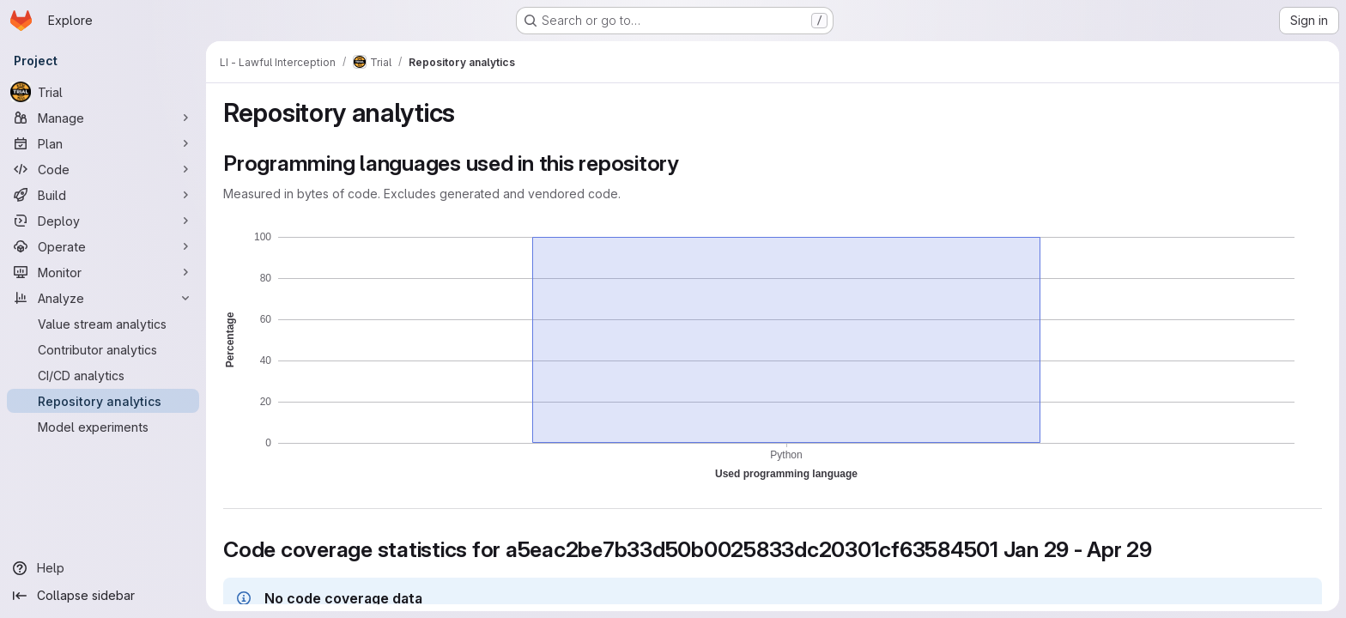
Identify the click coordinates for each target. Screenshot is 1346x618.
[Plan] (103, 143)
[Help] (103, 568)
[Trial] (103, 92)
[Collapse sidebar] (103, 596)
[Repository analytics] (103, 401)
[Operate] (103, 246)
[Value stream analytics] (103, 324)
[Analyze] (103, 298)
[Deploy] (103, 221)
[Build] (103, 195)
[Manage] (103, 118)
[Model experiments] (103, 427)
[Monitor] (103, 272)
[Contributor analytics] (103, 349)
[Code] (103, 169)
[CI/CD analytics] (103, 375)
